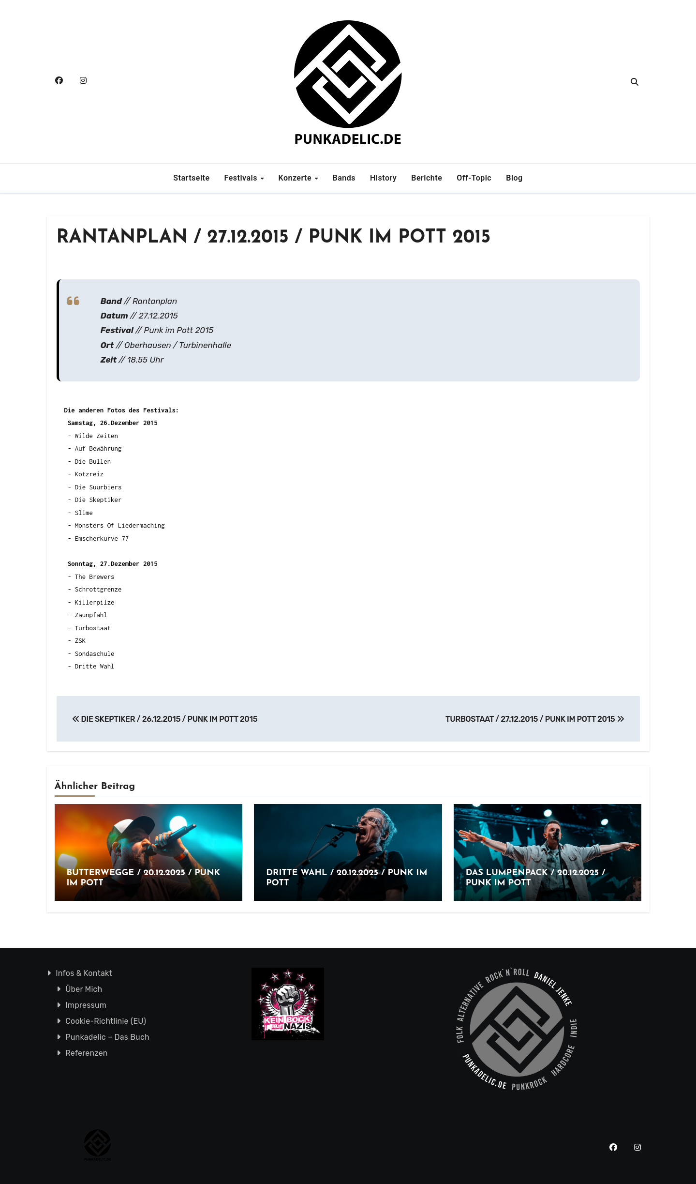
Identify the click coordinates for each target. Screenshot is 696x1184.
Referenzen (86, 1053)
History (383, 177)
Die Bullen (93, 461)
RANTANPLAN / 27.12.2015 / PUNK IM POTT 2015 (274, 237)
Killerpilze (95, 602)
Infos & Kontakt (84, 973)
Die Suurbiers (98, 487)
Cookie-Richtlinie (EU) (105, 1021)
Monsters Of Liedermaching (120, 525)
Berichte (426, 177)
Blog (514, 177)
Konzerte (295, 177)
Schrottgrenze (98, 589)
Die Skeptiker (98, 499)
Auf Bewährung (98, 448)
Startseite (191, 177)
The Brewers (95, 576)
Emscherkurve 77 (102, 538)
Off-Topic (474, 177)
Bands (344, 177)
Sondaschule (95, 653)
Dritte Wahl (95, 666)
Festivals (242, 177)
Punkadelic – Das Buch (107, 1037)
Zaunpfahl (91, 615)
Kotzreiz (89, 474)
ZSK (80, 640)
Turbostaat (93, 628)
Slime (84, 512)
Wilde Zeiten (96, 436)
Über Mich (83, 989)
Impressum (85, 1005)
